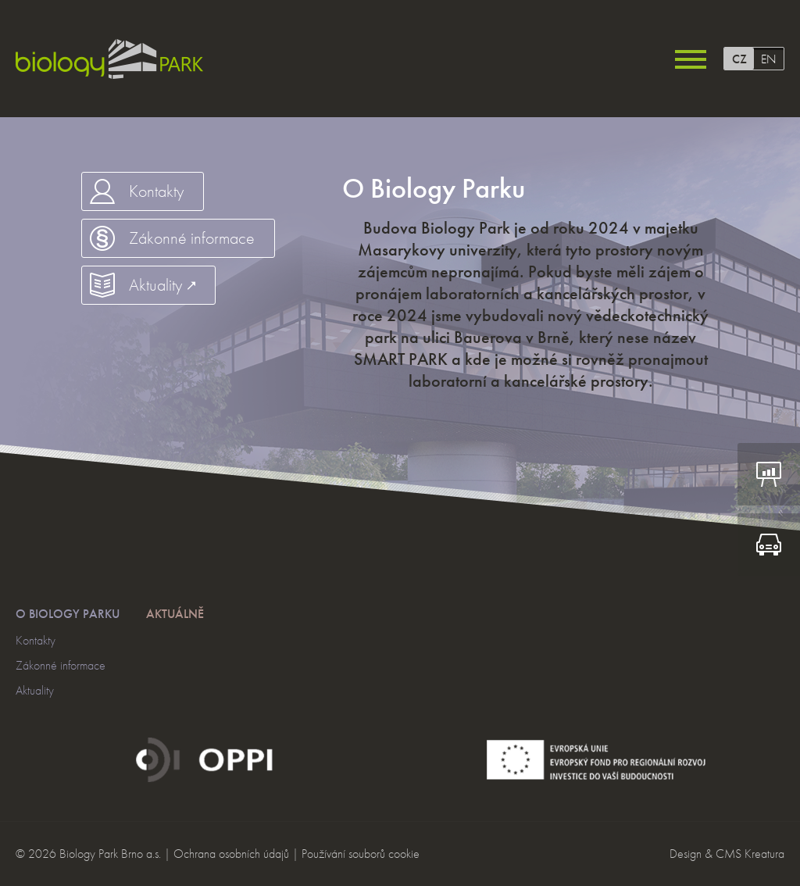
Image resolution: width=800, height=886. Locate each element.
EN (769, 59)
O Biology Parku (68, 614)
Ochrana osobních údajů (231, 853)
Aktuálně (175, 614)
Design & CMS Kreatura (727, 853)
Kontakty (35, 640)
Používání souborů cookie (361, 853)
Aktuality (35, 690)
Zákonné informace (60, 665)
